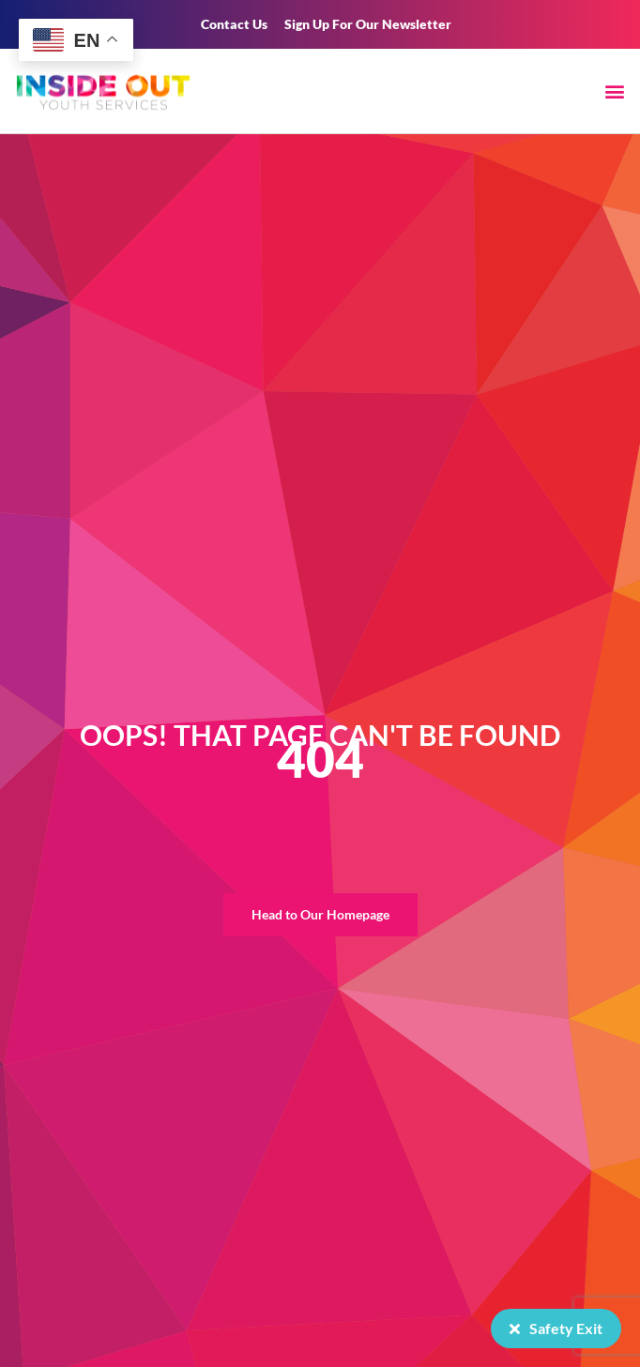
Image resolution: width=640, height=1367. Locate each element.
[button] (615, 90)
